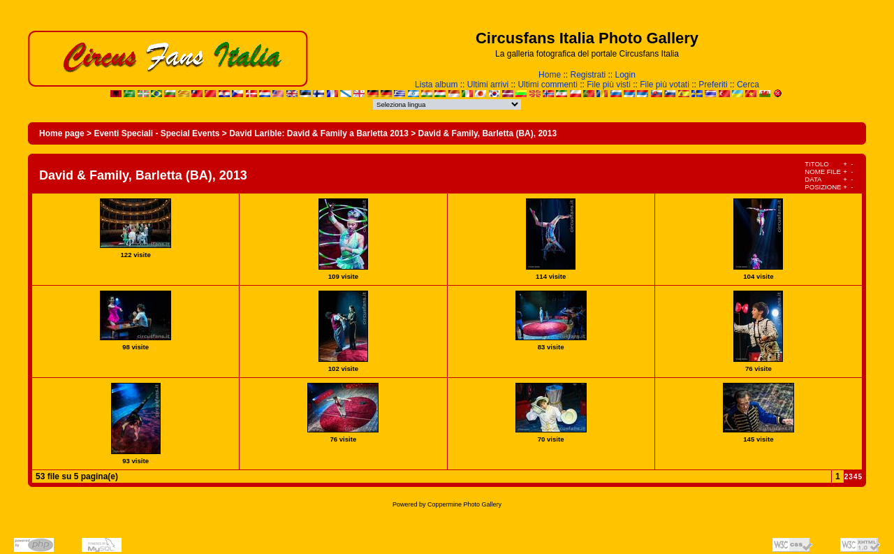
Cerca (748, 84)
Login (625, 75)
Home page (62, 133)
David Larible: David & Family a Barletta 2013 (319, 133)
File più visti (609, 84)
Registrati (588, 75)
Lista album (436, 84)
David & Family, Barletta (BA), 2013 (487, 133)
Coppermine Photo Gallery (464, 504)
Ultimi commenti (547, 84)
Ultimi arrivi (487, 84)
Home (549, 75)
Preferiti (712, 84)
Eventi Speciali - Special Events (156, 133)
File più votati (664, 84)
